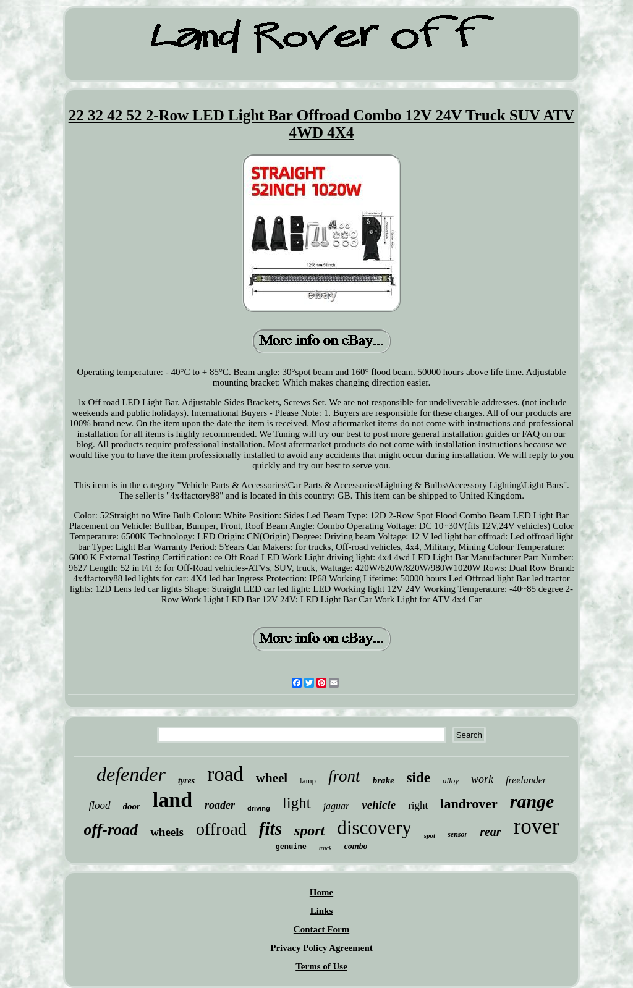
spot (429, 835)
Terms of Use (321, 966)
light (297, 803)
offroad (221, 828)
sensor (457, 834)
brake (383, 780)
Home (321, 892)
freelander (526, 780)
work (482, 779)
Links (321, 911)
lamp (308, 780)
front (344, 776)
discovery (374, 827)
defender (131, 774)
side (418, 777)
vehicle (379, 804)
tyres (186, 780)
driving (258, 808)
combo (355, 846)
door (131, 806)
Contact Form (321, 929)
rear (490, 831)
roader (220, 805)
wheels (167, 831)
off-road (111, 829)
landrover (468, 803)
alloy (451, 780)
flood (100, 805)
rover (536, 826)
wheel (271, 778)
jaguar (336, 806)
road (225, 774)
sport (309, 830)
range (532, 801)
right (418, 805)
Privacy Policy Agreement (321, 948)
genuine (290, 847)
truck (325, 848)
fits (270, 828)
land (172, 799)
